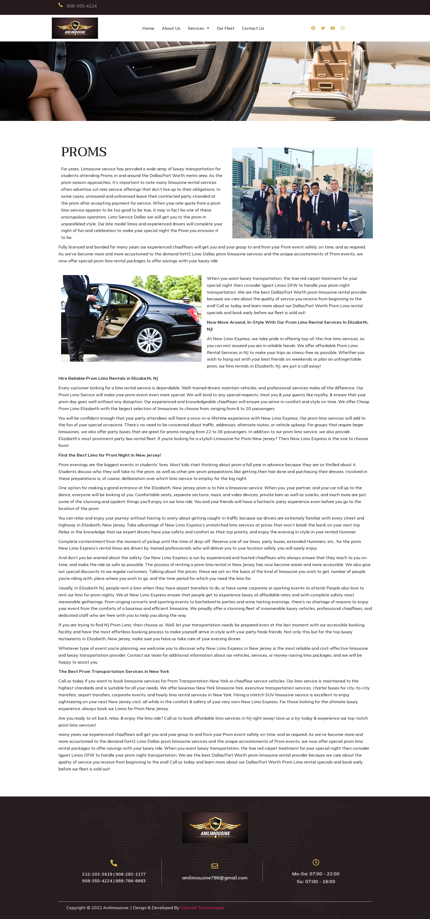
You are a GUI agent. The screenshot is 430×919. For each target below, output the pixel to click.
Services (198, 28)
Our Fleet (226, 28)
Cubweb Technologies (202, 907)
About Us (171, 28)
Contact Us (253, 28)
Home (148, 28)
